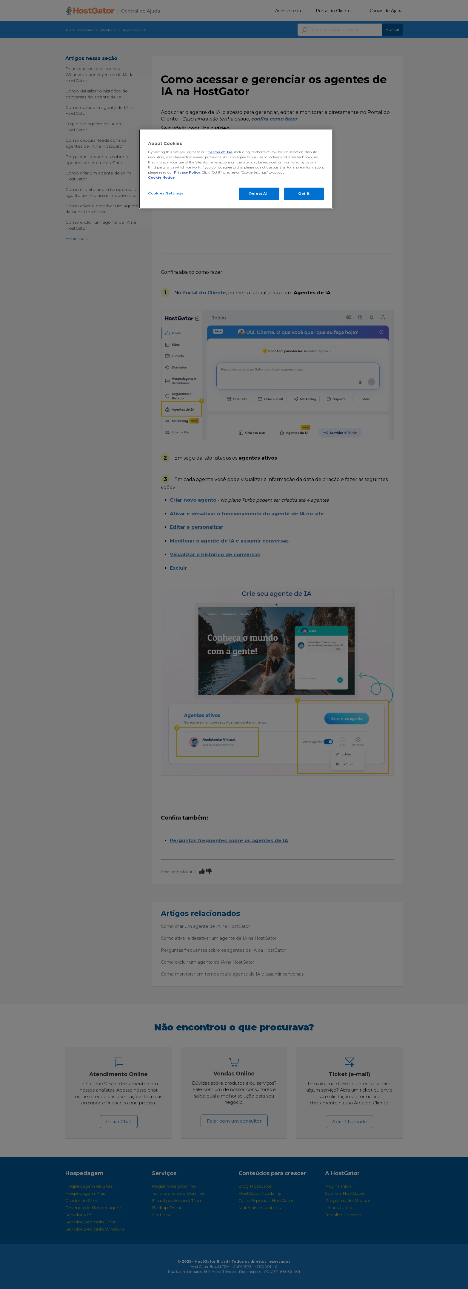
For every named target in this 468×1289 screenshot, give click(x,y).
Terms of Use (220, 152)
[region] (236, 169)
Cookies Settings (165, 193)
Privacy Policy (187, 172)
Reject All (259, 193)
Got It (304, 193)
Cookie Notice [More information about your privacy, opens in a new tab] (161, 177)
